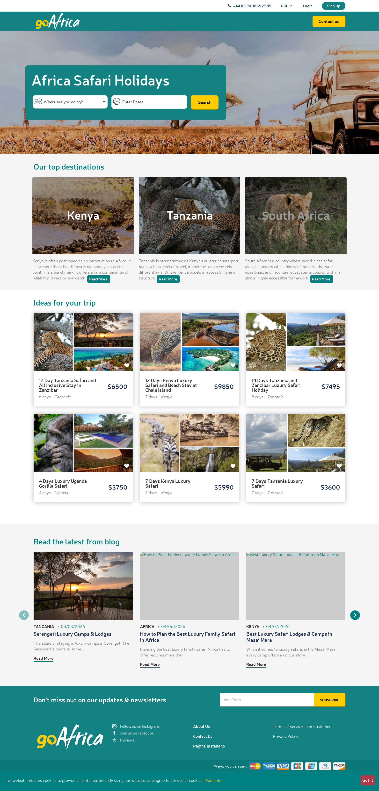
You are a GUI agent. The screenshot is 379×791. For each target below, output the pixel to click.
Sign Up (333, 5)
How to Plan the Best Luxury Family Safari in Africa (187, 636)
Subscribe (329, 700)
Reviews (123, 740)
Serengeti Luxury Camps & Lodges (72, 633)
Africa (147, 626)
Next (355, 615)
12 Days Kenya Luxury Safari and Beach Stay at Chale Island (171, 385)
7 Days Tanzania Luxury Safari (277, 483)
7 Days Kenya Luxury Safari (167, 483)
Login (308, 5)
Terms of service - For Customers (303, 726)
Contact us (329, 21)
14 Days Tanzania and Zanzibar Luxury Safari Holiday (276, 385)
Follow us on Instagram (135, 726)
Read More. (98, 278)
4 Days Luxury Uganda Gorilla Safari (63, 483)
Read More (43, 658)
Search (204, 102)
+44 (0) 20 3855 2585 (252, 5)
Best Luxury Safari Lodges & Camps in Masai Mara (289, 636)
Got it (367, 780)
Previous (24, 615)
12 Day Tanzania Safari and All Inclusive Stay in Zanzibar (67, 385)
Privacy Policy (285, 736)
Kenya (83, 214)
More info (212, 780)
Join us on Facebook (133, 733)
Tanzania (189, 214)
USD (286, 5)
